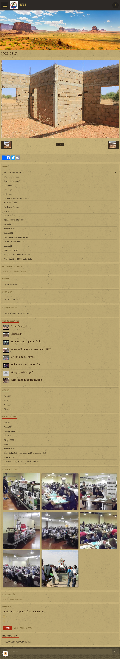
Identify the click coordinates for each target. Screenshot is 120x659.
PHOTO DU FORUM (12, 172)
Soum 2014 (8, 246)
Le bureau (8, 194)
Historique (8, 190)
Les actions (8, 185)
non (6, 621)
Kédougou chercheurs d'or (25, 364)
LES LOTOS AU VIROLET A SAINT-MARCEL (22, 461)
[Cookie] (6, 654)
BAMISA (7, 224)
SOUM (7, 211)
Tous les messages (13, 299)
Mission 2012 (9, 228)
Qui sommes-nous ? (12, 177)
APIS (6, 400)
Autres (7, 405)
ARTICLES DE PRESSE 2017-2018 (18, 259)
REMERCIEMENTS (11, 250)
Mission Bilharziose (12, 431)
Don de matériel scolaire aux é (16, 237)
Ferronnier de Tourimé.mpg (26, 379)
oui (6, 616)
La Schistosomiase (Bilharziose (16, 198)
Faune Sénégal (19, 326)
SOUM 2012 (9, 440)
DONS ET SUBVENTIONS (15, 241)
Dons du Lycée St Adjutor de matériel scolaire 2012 (25, 453)
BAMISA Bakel (10, 216)
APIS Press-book (11, 203)
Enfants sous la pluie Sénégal (27, 341)
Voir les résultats (23, 628)
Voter (7, 628)
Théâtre (7, 409)
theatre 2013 (9, 457)
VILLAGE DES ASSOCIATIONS (17, 254)
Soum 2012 (8, 233)
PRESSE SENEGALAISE (13, 220)
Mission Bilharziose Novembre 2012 (31, 349)
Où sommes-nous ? (12, 181)
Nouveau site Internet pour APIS (17, 313)
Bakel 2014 (16, 333)
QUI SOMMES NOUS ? (13, 284)
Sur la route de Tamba (23, 356)
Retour (60, 145)
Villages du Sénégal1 (22, 372)
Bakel (6, 444)
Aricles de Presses (11, 207)
